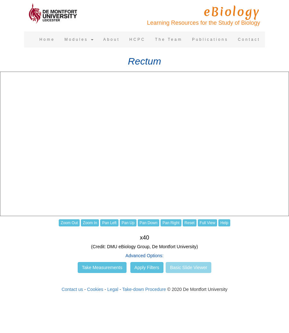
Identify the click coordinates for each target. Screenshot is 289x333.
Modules (79, 39)
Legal (112, 289)
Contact (249, 39)
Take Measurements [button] (102, 267)
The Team (168, 39)
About (111, 39)
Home (47, 39)
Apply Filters (147, 267)
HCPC (137, 39)
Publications (210, 39)
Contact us (72, 289)
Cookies (95, 289)
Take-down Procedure (144, 289)
